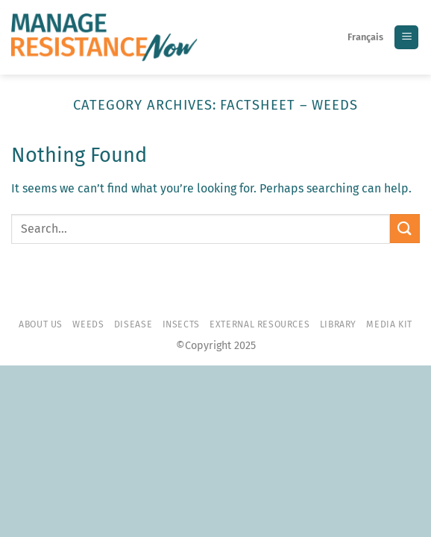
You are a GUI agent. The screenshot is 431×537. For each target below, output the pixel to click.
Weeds (88, 324)
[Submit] (405, 228)
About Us (41, 324)
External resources (259, 324)
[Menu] (406, 37)
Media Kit (389, 324)
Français (365, 37)
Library (338, 324)
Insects (181, 324)
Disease (133, 324)
